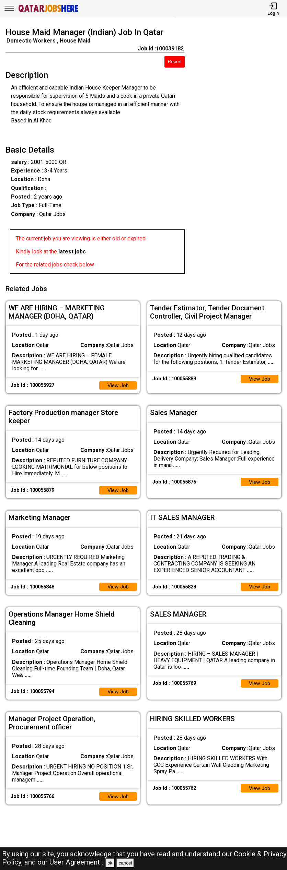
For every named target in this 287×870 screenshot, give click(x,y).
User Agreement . (76, 862)
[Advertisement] (239, 152)
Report (175, 61)
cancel (125, 863)
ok (109, 863)
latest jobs (72, 251)
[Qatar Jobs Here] (48, 11)
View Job (117, 383)
